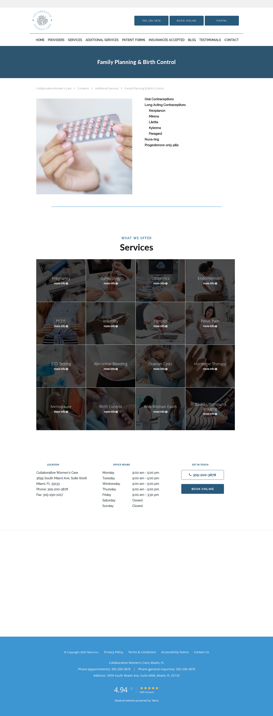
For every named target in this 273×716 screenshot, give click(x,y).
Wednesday (135, 484)
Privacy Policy (113, 652)
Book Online (203, 489)
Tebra (154, 700)
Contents (84, 88)
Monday (135, 472)
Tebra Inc (92, 652)
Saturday (135, 500)
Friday (135, 495)
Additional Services (107, 88)
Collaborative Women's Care (54, 88)
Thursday (135, 489)
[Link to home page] (59, 20)
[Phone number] (202, 475)
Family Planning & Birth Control (144, 88)
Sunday (135, 506)
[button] (187, 21)
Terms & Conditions (142, 652)
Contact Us (201, 652)
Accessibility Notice (175, 652)
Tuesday (135, 478)
